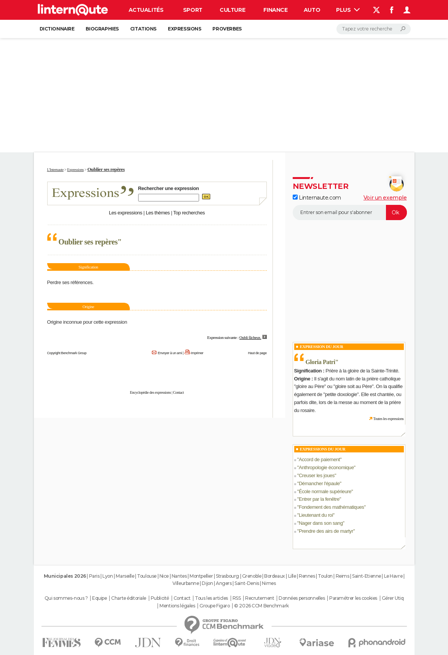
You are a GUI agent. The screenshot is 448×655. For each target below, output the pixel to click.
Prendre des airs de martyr (326, 531)
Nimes (269, 583)
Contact (178, 392)
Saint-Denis (246, 583)
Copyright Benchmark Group (67, 353)
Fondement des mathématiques (331, 507)
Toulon (325, 576)
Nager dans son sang (321, 523)
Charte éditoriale (128, 598)
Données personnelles (302, 598)
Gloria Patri (320, 362)
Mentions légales (177, 606)
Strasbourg (227, 576)
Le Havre (393, 576)
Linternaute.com (317, 197)
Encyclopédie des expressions (150, 392)
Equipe (99, 598)
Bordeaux (274, 576)
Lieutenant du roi (316, 515)
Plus (348, 9)
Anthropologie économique (326, 467)
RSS (237, 598)
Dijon (207, 583)
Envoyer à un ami (170, 353)
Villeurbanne (185, 583)
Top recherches (189, 213)
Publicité (160, 598)
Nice (164, 576)
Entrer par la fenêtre (319, 499)
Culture (232, 9)
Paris (94, 576)
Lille (292, 576)
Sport (192, 9)
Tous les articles (211, 598)
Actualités (146, 9)
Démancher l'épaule (319, 483)
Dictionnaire (57, 29)
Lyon (107, 576)
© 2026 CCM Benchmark (261, 606)
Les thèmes (158, 213)
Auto (312, 9)
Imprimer (197, 353)
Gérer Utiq (393, 598)
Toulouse (146, 576)
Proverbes (226, 29)
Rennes (307, 576)
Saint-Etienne (366, 576)
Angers (223, 583)
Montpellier (201, 576)
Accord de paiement (319, 459)
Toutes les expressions (388, 419)
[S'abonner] (350, 212)
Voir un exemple (385, 197)
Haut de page (257, 353)
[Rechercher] (373, 29)
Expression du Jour (321, 346)
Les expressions (125, 213)
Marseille (125, 576)
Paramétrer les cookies (353, 598)
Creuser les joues (317, 475)
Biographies (102, 29)
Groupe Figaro (214, 606)
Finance (275, 9)
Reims (342, 576)
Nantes (179, 576)
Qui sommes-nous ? (66, 598)
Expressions (184, 29)
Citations (143, 29)
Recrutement (259, 598)
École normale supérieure (325, 491)
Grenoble (251, 576)
